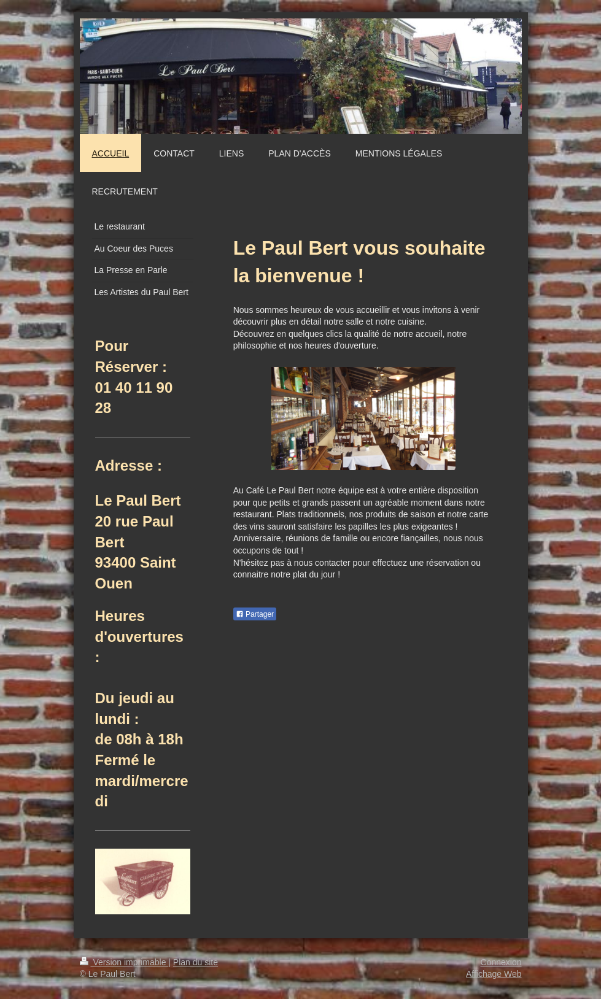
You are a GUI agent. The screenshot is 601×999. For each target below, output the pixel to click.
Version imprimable (124, 962)
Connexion (501, 962)
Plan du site (195, 962)
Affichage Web (494, 974)
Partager (255, 614)
